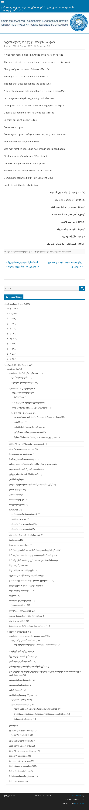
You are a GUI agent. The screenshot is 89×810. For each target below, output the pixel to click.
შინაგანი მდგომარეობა (19, 771)
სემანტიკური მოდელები (15, 364)
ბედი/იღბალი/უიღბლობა (20, 454)
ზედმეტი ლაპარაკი (20, 735)
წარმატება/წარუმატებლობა (21, 776)
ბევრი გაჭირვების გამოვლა (21, 656)
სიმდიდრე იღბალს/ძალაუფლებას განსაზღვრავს (31, 555)
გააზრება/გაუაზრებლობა (20, 661)
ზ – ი (9, 318)
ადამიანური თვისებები (17, 251)
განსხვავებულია (19, 519)
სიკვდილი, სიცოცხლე (19, 545)
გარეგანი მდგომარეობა (20, 680)
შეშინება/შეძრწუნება (23, 719)
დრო (11, 725)
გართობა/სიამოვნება (19, 685)
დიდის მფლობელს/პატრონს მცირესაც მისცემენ (31, 484)
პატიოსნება (19, 397)
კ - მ (30, 251)
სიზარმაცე (18, 422)
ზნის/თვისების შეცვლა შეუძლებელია (28, 402)
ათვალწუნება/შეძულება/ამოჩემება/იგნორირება (35, 644)
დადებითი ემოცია (20, 699)
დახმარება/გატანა (20, 377)
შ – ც (9, 348)
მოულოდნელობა (17, 504)
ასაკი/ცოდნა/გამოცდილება (21, 449)
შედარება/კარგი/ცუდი (19, 590)
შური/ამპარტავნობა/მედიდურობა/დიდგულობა (35, 437)
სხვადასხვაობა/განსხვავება (21, 570)
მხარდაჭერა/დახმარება (20, 746)
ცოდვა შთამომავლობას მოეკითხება (25, 616)
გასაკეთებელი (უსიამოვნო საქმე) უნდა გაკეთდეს (31, 464)
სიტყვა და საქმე (19, 605)
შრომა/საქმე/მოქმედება (20, 600)
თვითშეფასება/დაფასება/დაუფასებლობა (31, 407)
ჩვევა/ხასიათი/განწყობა (20, 611)
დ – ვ (9, 313)
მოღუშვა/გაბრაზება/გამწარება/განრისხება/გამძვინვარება (40, 714)
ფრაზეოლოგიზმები (16, 632)
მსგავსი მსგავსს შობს (21, 529)
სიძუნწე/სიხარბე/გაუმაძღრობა (28, 427)
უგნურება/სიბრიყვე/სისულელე (28, 432)
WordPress (79, 803)
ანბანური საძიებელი (14, 304)
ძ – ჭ (9, 354)
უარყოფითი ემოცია (20, 704)
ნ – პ (9, 328)
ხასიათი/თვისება (16, 781)
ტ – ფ (9, 338)
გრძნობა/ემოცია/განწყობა (21, 695)
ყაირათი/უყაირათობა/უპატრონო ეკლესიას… (29, 580)
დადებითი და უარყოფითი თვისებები (54, 251)
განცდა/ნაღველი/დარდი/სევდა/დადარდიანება (35, 708)
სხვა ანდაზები (15, 565)
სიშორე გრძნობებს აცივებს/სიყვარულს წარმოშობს (32, 560)
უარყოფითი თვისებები (22, 413)
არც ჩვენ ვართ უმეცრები (20, 651)
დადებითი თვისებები (21, 392)
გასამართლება (16, 690)
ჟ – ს (9, 333)
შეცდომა (13, 595)
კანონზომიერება (16, 494)
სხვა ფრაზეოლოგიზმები (20, 766)
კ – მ (9, 323)
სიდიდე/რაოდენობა (18, 756)
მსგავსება (13, 509)
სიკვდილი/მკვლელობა (20, 761)
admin (8, 46)
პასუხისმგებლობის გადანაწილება (24, 535)
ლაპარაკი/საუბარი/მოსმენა (21, 730)
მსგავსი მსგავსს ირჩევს (22, 524)
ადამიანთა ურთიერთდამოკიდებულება (27, 636)
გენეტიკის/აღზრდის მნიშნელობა (24, 474)
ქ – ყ (9, 343)
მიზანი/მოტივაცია (17, 499)
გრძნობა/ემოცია (16, 479)
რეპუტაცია (14, 540)
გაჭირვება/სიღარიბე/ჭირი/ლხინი (24, 469)
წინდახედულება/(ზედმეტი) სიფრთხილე (27, 626)
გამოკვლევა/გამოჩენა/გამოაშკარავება (27, 666)
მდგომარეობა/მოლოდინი (21, 740)
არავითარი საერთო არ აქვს (24, 514)
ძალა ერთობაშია (17, 621)
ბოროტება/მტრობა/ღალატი (22, 459)
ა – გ (9, 308)
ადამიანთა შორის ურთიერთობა (23, 373)
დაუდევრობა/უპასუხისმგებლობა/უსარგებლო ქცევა (37, 417)
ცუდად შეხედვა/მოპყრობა (23, 640)
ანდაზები (11, 369)
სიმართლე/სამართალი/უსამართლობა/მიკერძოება (32, 550)
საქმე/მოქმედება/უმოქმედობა (22, 751)
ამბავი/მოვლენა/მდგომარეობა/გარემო (27, 444)
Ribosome (76, 795)
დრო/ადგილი (15, 489)
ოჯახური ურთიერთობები (23, 382)
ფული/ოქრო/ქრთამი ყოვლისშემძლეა (26, 575)
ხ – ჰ (9, 359)
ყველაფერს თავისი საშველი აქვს (24, 585)
